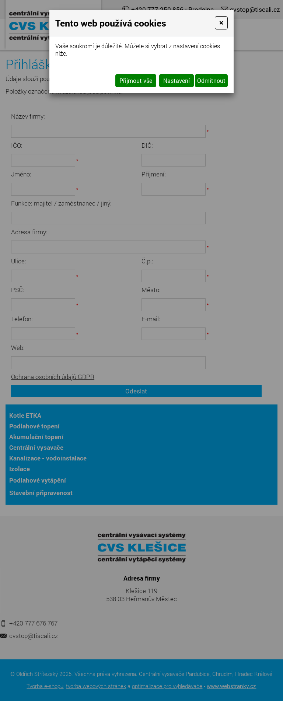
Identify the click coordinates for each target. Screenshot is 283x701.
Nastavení (176, 80)
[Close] (221, 22)
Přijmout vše (135, 80)
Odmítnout (211, 80)
